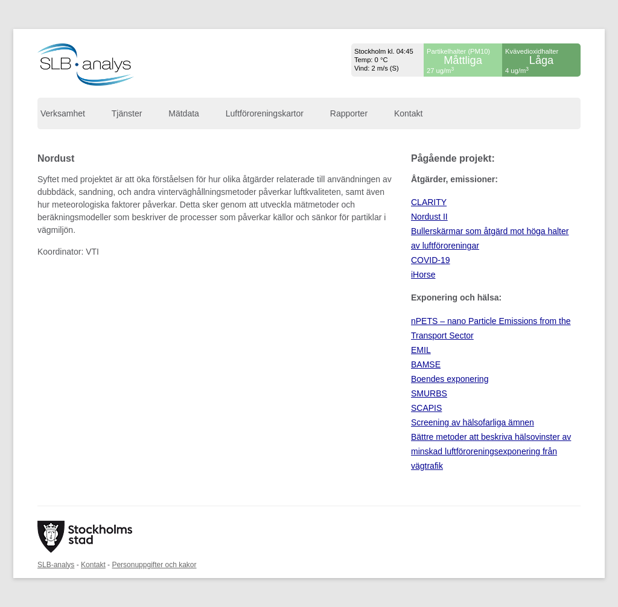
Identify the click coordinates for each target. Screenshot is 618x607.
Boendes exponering (449, 379)
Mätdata (183, 113)
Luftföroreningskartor (265, 113)
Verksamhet (62, 113)
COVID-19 (430, 260)
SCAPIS (426, 408)
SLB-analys (55, 565)
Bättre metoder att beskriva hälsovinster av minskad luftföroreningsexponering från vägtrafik (491, 451)
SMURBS (429, 393)
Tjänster (127, 113)
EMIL (421, 350)
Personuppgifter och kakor (154, 565)
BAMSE (426, 364)
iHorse (423, 274)
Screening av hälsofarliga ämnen (472, 422)
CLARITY (429, 202)
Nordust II (429, 216)
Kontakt (408, 113)
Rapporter (349, 113)
